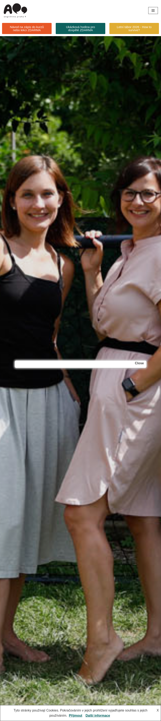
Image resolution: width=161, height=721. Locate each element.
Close (139, 363)
